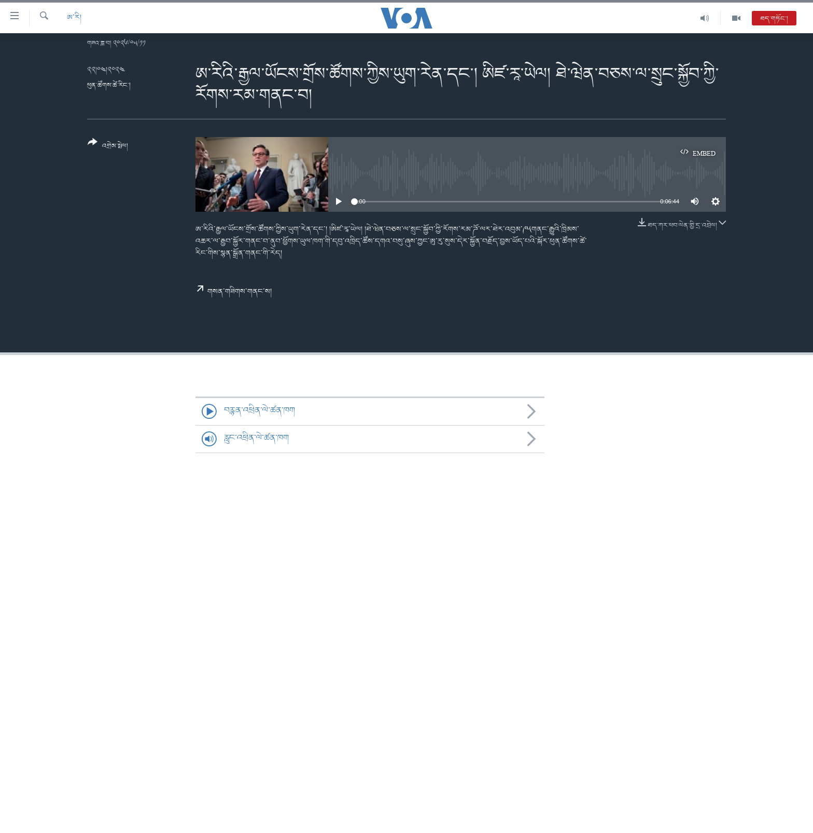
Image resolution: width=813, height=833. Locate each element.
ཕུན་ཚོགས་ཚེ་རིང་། (109, 85)
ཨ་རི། (74, 18)
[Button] (108, 147)
